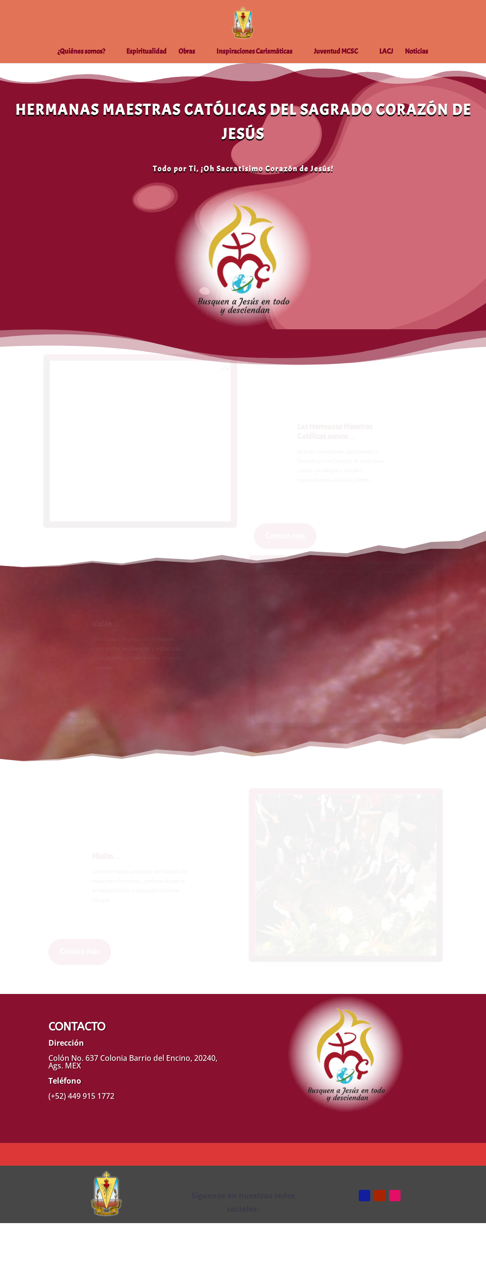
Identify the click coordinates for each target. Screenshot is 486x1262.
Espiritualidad (146, 52)
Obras (186, 52)
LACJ (386, 52)
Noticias (416, 52)
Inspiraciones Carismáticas (254, 52)
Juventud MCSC (336, 52)
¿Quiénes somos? (81, 52)
